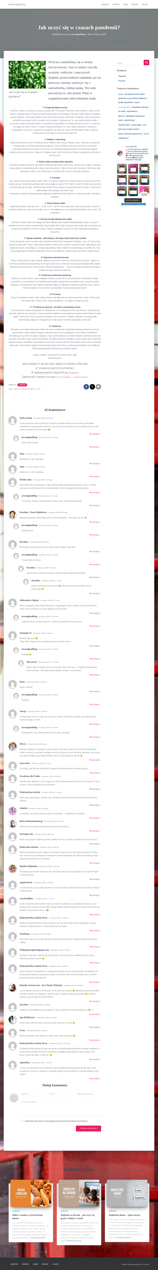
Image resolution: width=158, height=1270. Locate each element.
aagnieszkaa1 (26, 882)
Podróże (115, 4)
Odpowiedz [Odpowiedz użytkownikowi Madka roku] (94, 493)
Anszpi (23, 711)
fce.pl (120, 94)
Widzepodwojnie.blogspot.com (34, 950)
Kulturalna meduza (29, 847)
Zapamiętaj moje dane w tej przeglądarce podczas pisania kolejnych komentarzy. (56, 1121)
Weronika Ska (26, 834)
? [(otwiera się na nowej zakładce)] (92, 376)
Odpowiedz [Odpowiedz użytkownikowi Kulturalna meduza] (94, 863)
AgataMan (25, 1062)
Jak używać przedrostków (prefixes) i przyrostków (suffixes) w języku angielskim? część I (132, 98)
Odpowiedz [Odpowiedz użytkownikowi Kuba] (94, 692)
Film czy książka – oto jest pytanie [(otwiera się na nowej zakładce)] (71, 376)
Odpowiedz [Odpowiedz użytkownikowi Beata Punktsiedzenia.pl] (94, 831)
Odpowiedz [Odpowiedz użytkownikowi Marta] (94, 760)
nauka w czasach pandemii (24, 389)
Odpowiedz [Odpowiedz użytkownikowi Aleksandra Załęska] (94, 613)
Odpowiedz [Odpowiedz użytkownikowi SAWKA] (94, 818)
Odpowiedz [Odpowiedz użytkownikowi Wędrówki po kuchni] (94, 805)
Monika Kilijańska (29, 866)
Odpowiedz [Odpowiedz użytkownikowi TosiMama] (94, 947)
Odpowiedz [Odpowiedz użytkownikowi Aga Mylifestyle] (94, 1027)
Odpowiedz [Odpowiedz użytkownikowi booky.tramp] (94, 434)
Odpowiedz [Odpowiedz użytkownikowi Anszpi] (94, 724)
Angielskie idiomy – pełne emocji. (125, 1215)
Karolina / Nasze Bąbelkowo (33, 512)
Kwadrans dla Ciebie (30, 776)
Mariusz (121, 116)
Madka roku (26, 479)
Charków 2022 (124, 125)
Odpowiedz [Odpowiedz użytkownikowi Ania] (94, 464)
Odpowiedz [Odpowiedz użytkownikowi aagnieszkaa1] (94, 895)
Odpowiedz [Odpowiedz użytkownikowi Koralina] (94, 552)
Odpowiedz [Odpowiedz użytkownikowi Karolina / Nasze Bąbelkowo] (94, 522)
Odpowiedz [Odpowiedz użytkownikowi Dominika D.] (94, 646)
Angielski (105, 4)
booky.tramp (26, 418)
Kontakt (135, 4)
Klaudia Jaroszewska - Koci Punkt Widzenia (41, 985)
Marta (23, 744)
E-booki (145, 4)
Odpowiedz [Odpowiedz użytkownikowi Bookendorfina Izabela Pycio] (94, 931)
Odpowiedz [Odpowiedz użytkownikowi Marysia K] (94, 675)
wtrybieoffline (26, 898)
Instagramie (73, 372)
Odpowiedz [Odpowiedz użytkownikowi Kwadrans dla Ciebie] (94, 789)
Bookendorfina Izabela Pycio (33, 918)
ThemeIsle (145, 1264)
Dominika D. (26, 633)
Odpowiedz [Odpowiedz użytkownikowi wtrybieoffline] (94, 915)
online (38, 389)
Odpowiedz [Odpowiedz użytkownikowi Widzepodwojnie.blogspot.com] (94, 963)
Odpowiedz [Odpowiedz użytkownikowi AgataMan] (94, 1079)
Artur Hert (25, 763)
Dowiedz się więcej (39, 1238)
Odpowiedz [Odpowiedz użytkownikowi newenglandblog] (94, 447)
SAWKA (24, 808)
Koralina (24, 542)
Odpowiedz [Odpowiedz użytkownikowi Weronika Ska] (94, 844)
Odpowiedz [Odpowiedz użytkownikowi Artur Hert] (94, 773)
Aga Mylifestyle (27, 1017)
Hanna (120, 134)
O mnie (125, 4)
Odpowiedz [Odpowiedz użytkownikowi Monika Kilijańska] (94, 879)
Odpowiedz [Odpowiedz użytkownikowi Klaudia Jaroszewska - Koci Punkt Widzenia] (94, 1001)
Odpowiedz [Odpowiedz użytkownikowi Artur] (94, 1040)
